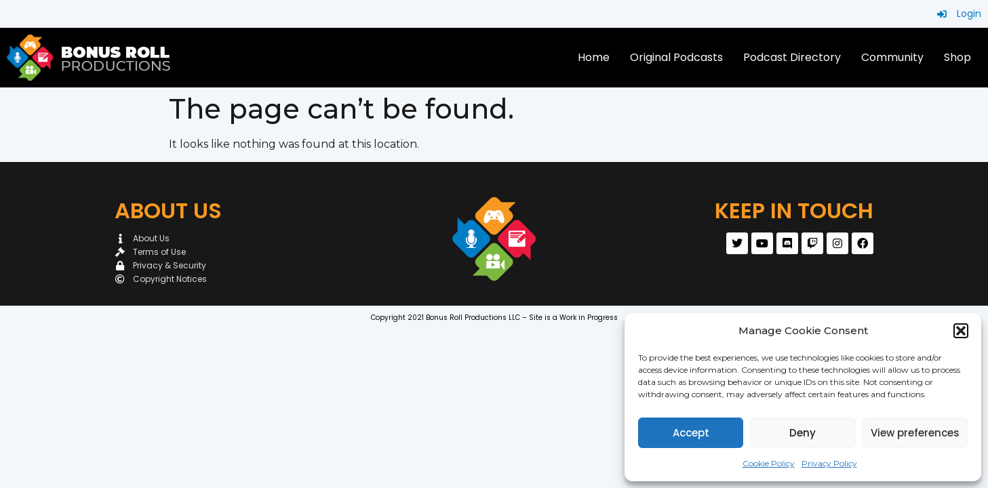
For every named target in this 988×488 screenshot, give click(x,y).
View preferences (915, 433)
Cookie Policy (769, 463)
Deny (802, 433)
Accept (691, 433)
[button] (961, 331)
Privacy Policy (829, 463)
